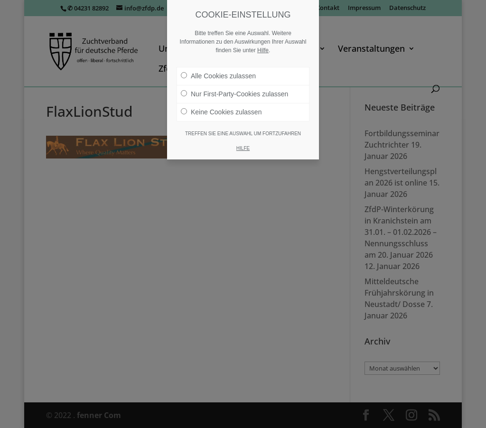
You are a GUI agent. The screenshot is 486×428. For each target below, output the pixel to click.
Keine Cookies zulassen (221, 112)
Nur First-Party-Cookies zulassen (234, 94)
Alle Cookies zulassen (218, 76)
